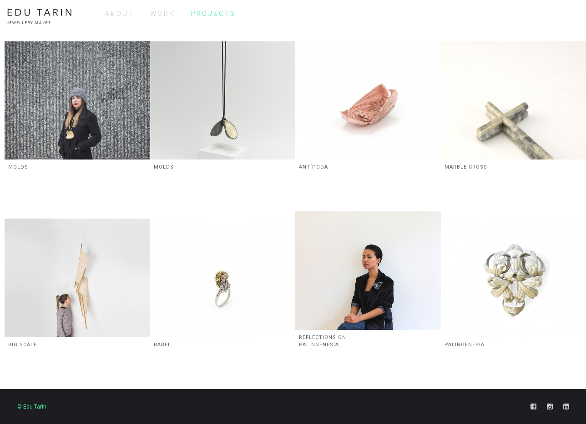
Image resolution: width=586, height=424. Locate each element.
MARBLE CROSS (466, 167)
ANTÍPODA (313, 167)
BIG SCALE (22, 345)
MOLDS (18, 167)
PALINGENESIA (465, 345)
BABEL (162, 345)
